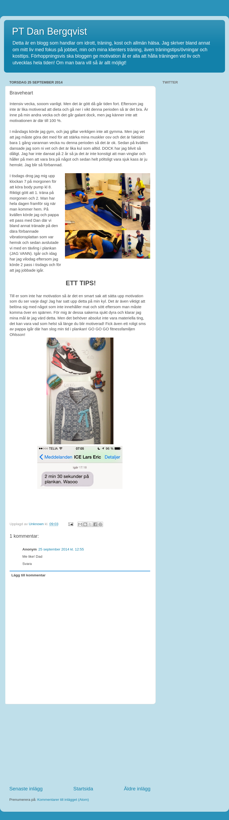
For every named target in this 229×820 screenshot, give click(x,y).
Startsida (83, 788)
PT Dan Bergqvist (49, 31)
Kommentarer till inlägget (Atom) (63, 800)
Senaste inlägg (26, 788)
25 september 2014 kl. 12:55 (61, 549)
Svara (27, 564)
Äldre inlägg (137, 788)
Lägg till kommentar (28, 575)
